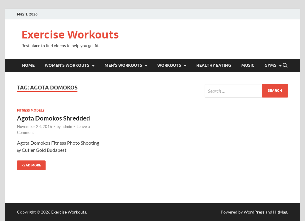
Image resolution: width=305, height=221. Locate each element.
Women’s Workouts (67, 65)
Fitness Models (30, 110)
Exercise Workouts (70, 34)
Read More (29, 163)
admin (67, 126)
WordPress (254, 211)
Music (247, 65)
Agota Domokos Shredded (53, 118)
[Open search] (285, 65)
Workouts (169, 65)
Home (28, 65)
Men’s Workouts (123, 65)
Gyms (270, 65)
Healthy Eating (213, 65)
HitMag (280, 211)
